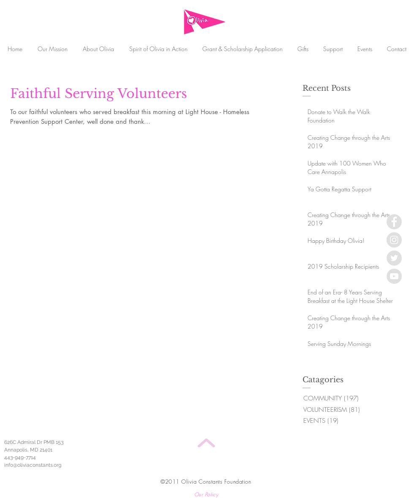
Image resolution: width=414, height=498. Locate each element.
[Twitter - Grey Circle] (394, 258)
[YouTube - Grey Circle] (394, 276)
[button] (333, 48)
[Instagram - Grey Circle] (394, 240)
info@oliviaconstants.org (32, 465)
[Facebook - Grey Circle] (394, 221)
